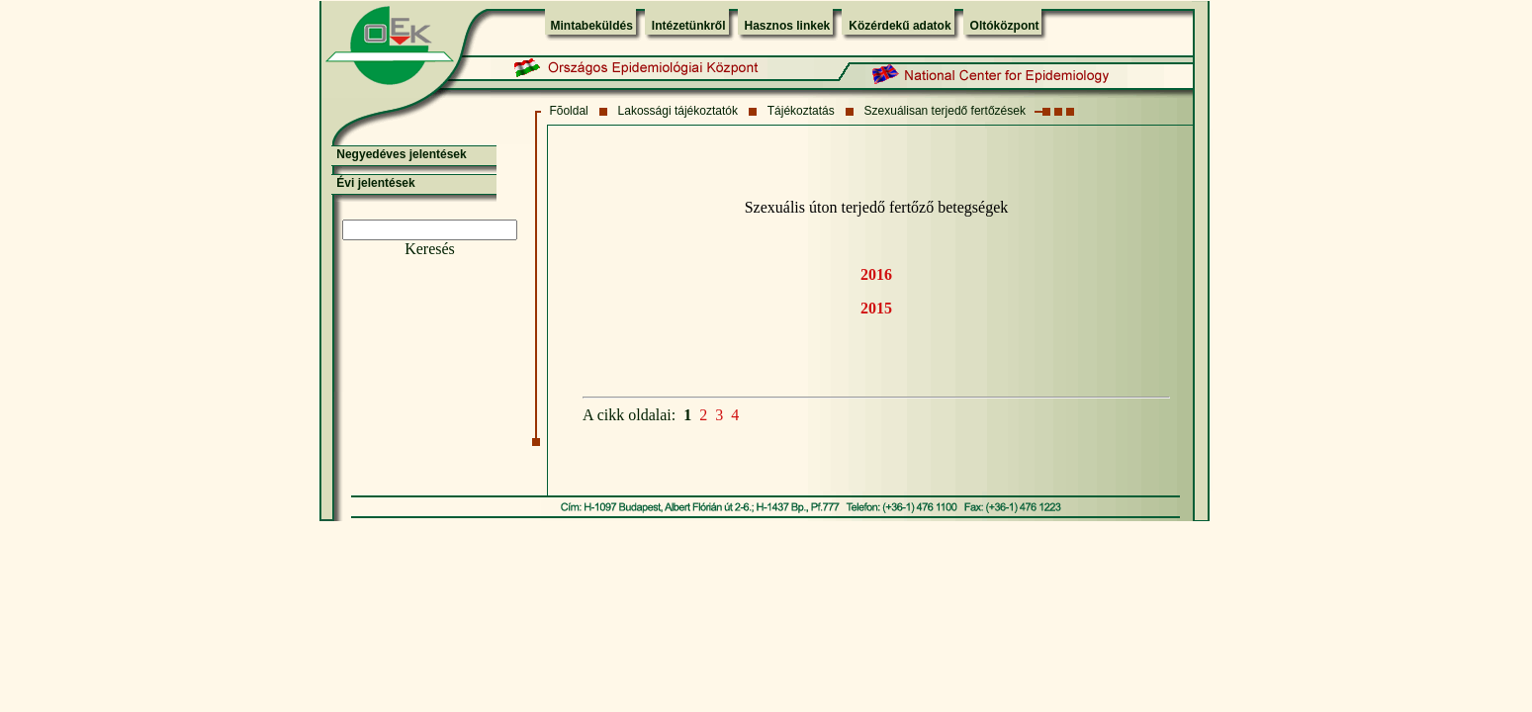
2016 (876, 274)
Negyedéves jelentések (401, 154)
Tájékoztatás (801, 111)
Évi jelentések (375, 183)
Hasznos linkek (788, 26)
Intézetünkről (689, 26)
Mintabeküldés (592, 26)
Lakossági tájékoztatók (678, 111)
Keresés (430, 248)
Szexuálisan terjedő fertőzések (945, 111)
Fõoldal (568, 111)
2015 (876, 308)
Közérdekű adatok (899, 26)
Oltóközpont (1004, 26)
